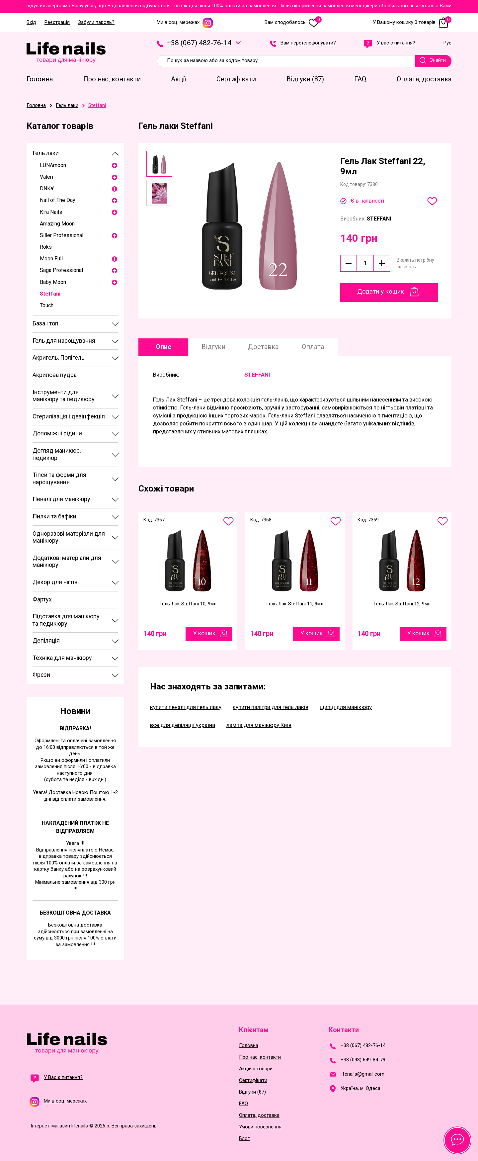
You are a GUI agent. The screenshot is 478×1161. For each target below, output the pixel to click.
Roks (46, 247)
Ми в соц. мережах (185, 22)
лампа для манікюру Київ (258, 725)
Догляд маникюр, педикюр (57, 454)
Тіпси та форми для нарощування (59, 478)
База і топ (45, 323)
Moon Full (51, 258)
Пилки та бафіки (54, 516)
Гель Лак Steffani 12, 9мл (402, 604)
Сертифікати (253, 1080)
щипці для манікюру (346, 707)
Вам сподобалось (293, 22)
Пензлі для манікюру (61, 498)
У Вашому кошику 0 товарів (412, 22)
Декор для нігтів (55, 582)
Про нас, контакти (260, 1057)
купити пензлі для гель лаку (185, 707)
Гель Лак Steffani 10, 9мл (187, 604)
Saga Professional (61, 270)
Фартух (42, 599)
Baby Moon (53, 282)
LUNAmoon (53, 165)
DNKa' (47, 188)
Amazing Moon (57, 224)
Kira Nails (51, 212)
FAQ (243, 1103)
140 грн (154, 633)
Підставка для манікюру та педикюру (66, 620)
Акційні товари (256, 1068)
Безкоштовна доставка (75, 913)
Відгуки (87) (252, 1092)
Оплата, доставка (259, 1115)
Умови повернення (260, 1126)
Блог (244, 1138)
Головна (248, 1045)
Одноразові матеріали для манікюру (69, 537)
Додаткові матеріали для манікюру (67, 561)
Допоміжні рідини (57, 433)
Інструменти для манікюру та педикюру (64, 396)
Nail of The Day (57, 200)
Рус (447, 43)
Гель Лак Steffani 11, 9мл (294, 604)
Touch (46, 305)
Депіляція (46, 640)
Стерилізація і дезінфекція (69, 416)
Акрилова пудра (55, 374)
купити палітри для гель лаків (270, 707)
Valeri (46, 177)
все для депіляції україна (182, 725)
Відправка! (75, 728)
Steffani (50, 294)
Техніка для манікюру (62, 657)
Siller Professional (61, 235)
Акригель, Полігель (58, 357)
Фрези (41, 674)
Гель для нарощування (64, 340)
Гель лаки (46, 152)
